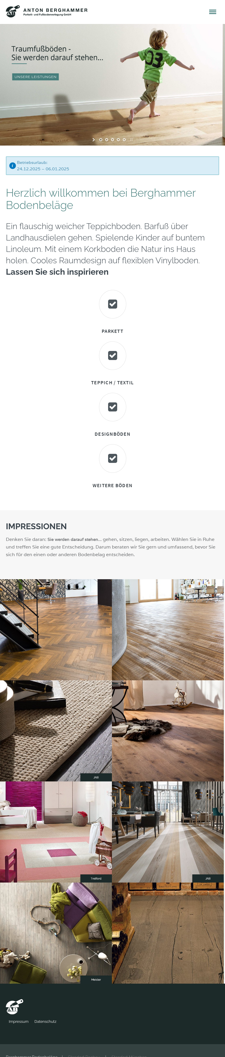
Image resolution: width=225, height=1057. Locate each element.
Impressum (39, 1021)
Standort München (129, 1046)
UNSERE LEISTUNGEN (37, 77)
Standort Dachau (84, 1046)
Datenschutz (66, 1021)
